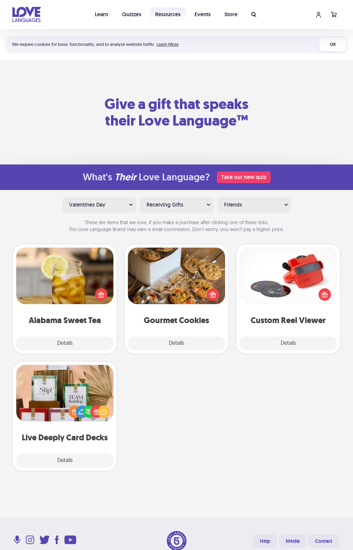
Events (202, 14)
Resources (168, 14)
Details (65, 343)
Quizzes (131, 14)
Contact (323, 541)
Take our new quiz (243, 177)
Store (231, 14)
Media (293, 541)
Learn (101, 14)
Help (265, 541)
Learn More (168, 44)
